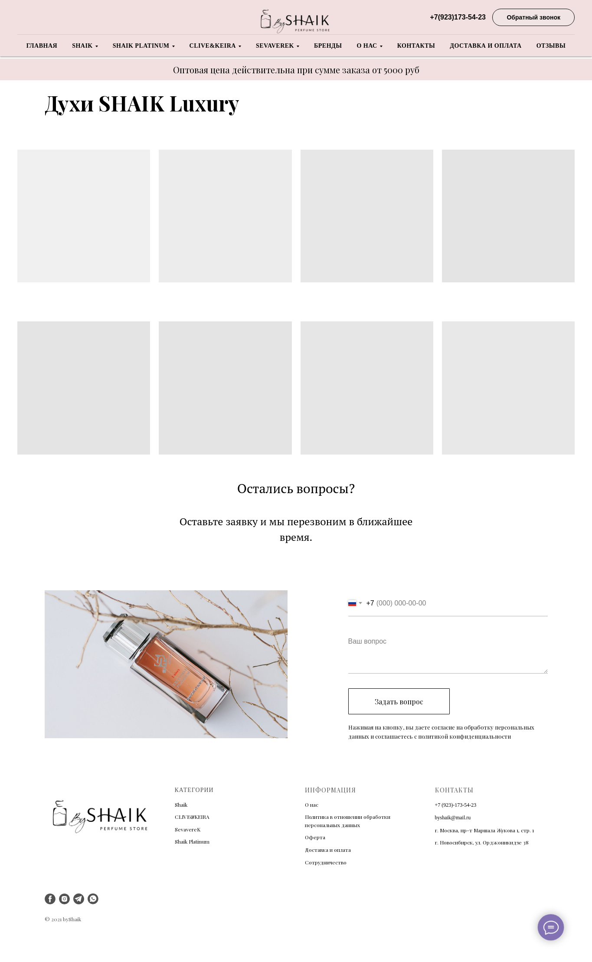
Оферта (315, 837)
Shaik (82, 46)
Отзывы (551, 46)
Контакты (416, 46)
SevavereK (187, 829)
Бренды (328, 46)
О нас (367, 46)
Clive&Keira (213, 46)
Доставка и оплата (485, 46)
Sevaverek (275, 46)
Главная (41, 46)
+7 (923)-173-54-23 (456, 805)
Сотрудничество (326, 862)
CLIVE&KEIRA (192, 816)
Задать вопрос (399, 701)
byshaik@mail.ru (453, 818)
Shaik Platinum (141, 46)
